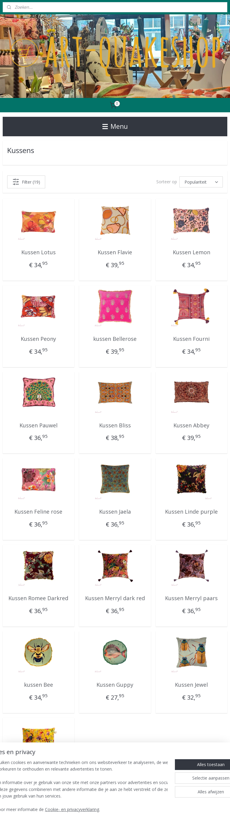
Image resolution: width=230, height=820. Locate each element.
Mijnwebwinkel (181, 809)
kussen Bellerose (115, 338)
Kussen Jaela (115, 511)
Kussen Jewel (191, 684)
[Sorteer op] (201, 182)
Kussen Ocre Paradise (38, 771)
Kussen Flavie (115, 252)
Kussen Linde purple (191, 511)
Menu (115, 126)
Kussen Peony (38, 338)
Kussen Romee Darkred (38, 598)
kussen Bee (38, 684)
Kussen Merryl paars (191, 598)
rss (105, 809)
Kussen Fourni (191, 338)
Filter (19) (26, 181)
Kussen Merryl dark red (115, 598)
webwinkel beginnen (128, 809)
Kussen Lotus (38, 252)
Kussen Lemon (191, 252)
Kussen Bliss (115, 425)
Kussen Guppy (114, 684)
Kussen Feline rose (38, 511)
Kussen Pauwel (38, 425)
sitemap (93, 809)
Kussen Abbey (191, 425)
